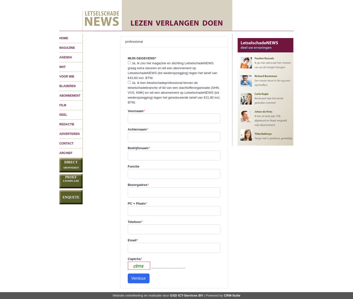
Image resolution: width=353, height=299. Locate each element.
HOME (63, 38)
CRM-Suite (232, 295)
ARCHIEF (65, 153)
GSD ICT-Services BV (186, 295)
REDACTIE (66, 124)
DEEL (63, 115)
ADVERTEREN (69, 134)
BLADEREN (67, 86)
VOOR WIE (66, 76)
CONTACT (66, 143)
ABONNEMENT (69, 95)
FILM (62, 105)
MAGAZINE (67, 48)
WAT (62, 67)
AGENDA (65, 57)
